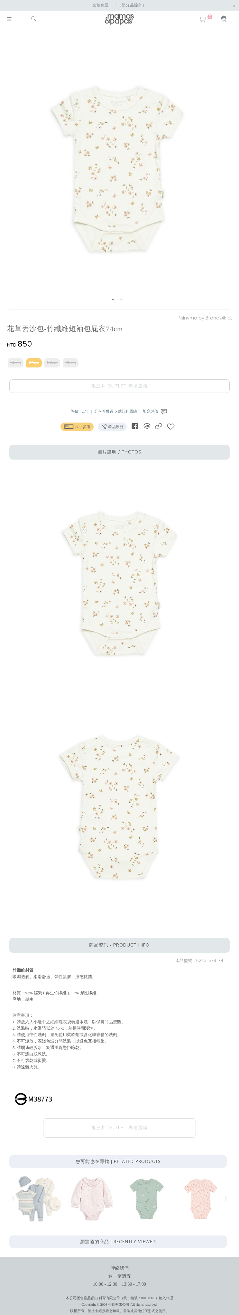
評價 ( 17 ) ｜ (82, 411)
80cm (52, 363)
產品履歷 (112, 426)
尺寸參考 (77, 426)
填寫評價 (155, 411)
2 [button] (121, 299)
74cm (34, 363)
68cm (15, 363)
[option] (117, 170)
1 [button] (113, 299)
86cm (70, 363)
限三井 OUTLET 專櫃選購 (119, 386)
